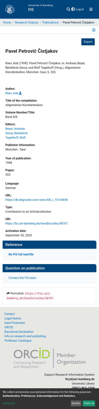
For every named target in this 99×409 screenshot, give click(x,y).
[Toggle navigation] (91, 9)
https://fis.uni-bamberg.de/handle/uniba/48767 (36, 223)
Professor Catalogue (18, 340)
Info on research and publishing (25, 336)
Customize (9, 403)
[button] (73, 9)
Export (88, 41)
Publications (50, 22)
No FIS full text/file (21, 254)
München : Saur (15, 149)
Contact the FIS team (22, 278)
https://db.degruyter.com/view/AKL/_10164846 (36, 200)
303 (7, 174)
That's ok (89, 403)
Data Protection (14, 323)
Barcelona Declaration (18, 331)
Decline (76, 403)
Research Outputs (26, 22)
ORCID (8, 327)
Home (7, 22)
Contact (9, 314)
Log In (80, 9)
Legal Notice (12, 318)
